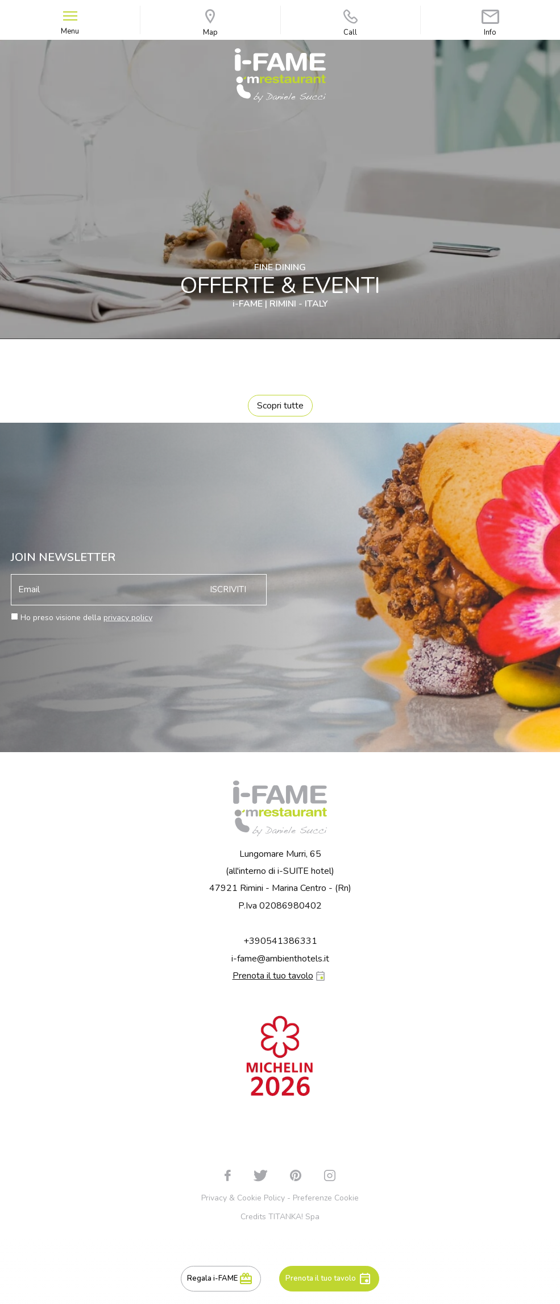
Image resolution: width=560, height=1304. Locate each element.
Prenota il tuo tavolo (320, 1278)
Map (210, 23)
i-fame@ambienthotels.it (280, 958)
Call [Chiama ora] (350, 23)
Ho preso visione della (86, 617)
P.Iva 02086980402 (280, 905)
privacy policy (127, 617)
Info (490, 23)
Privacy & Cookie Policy (243, 1197)
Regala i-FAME (212, 1278)
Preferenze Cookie (326, 1197)
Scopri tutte (280, 405)
